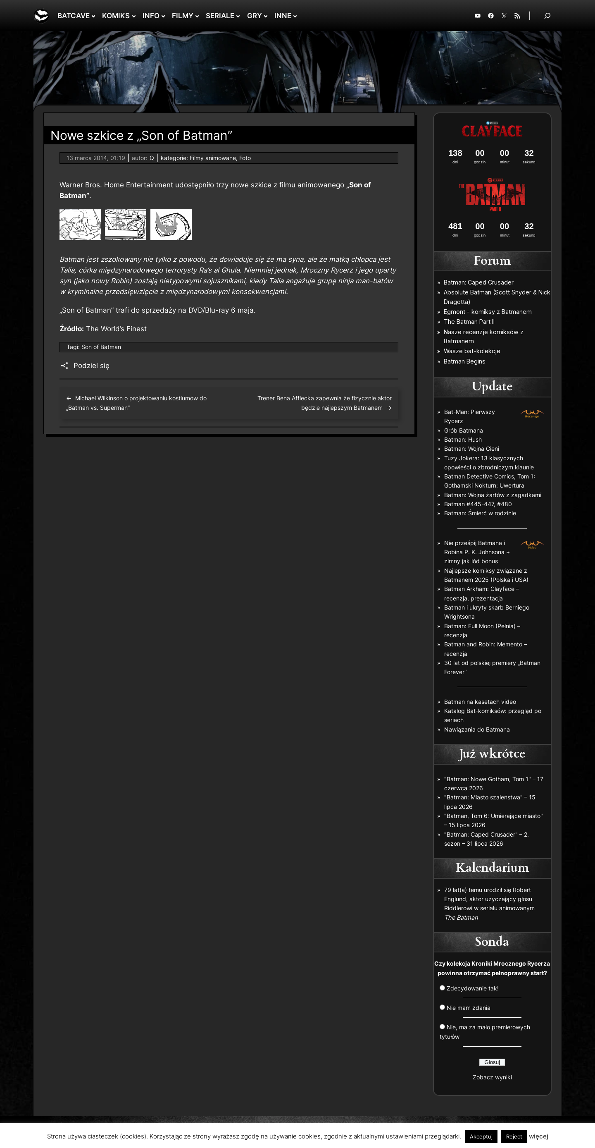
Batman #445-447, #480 (478, 503)
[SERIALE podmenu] (238, 16)
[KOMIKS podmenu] (134, 16)
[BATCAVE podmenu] (93, 16)
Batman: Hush (463, 439)
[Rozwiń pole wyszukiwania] (547, 15)
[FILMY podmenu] (197, 16)
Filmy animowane (213, 157)
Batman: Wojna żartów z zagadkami (492, 494)
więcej (538, 1136)
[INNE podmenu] (295, 16)
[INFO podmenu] (163, 16)
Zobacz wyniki (492, 1077)
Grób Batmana (463, 430)
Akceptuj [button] (481, 1136)
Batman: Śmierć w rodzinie (480, 513)
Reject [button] (514, 1136)
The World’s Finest (116, 329)
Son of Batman (101, 346)
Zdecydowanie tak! (473, 988)
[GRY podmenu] (266, 16)
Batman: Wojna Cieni (471, 448)
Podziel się (91, 365)
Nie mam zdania (468, 1007)
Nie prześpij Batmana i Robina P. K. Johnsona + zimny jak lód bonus (477, 552)
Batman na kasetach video (480, 701)
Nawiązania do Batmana (477, 729)
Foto (245, 157)
